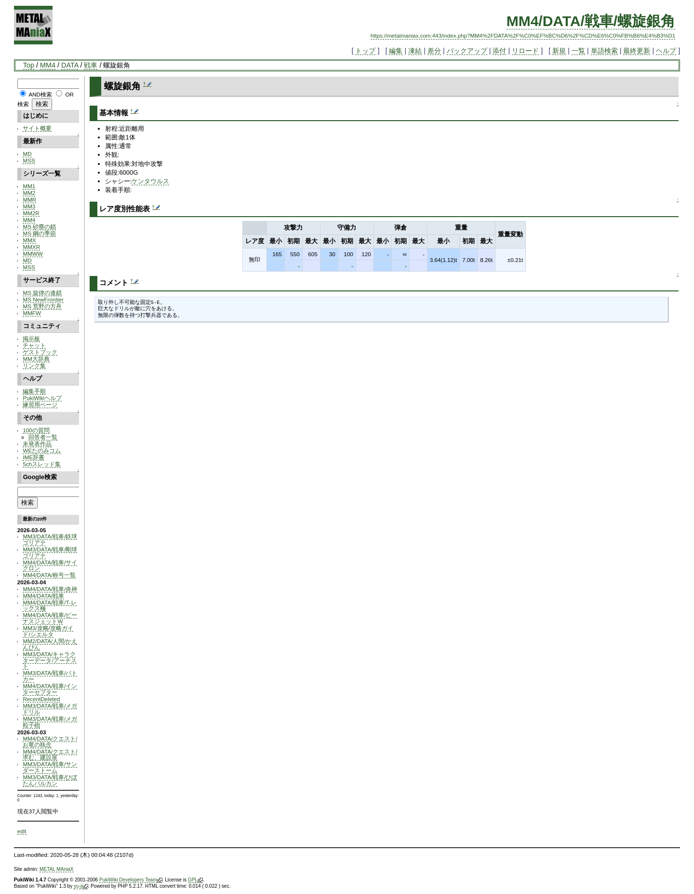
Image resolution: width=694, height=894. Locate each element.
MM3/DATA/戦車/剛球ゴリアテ (50, 552)
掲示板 (31, 338)
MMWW (32, 253)
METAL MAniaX (57, 869)
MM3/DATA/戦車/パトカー (50, 676)
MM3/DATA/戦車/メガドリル (50, 708)
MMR (29, 199)
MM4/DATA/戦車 (43, 595)
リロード (525, 51)
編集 (395, 51)
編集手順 (34, 391)
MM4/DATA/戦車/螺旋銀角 (591, 21)
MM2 (29, 193)
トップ (365, 51)
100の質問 (36, 430)
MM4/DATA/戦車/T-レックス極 (49, 605)
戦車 (90, 65)
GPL (195, 880)
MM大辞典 (36, 359)
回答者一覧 (42, 437)
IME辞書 (33, 457)
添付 (499, 51)
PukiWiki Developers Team (130, 880)
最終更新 (636, 51)
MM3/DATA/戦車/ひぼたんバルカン (50, 780)
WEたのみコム (42, 450)
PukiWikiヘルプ (42, 398)
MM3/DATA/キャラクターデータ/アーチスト (49, 660)
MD (27, 154)
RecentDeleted (41, 699)
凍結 (415, 51)
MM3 (29, 206)
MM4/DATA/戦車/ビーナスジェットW (50, 618)
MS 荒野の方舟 (42, 306)
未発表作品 (37, 443)
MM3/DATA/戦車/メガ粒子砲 (50, 721)
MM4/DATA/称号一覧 (49, 575)
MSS (29, 160)
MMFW (32, 313)
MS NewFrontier (43, 299)
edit (22, 831)
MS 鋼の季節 (39, 233)
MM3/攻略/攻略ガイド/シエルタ (48, 631)
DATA (69, 65)
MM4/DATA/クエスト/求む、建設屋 (50, 754)
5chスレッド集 (42, 464)
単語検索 (604, 51)
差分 (434, 51)
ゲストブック (40, 352)
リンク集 (34, 365)
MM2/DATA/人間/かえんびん (50, 644)
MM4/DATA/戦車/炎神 (50, 589)
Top (28, 65)
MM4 (47, 65)
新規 (559, 51)
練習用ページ (40, 404)
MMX (29, 240)
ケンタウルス (150, 181)
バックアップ (467, 51)
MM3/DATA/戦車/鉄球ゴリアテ (50, 539)
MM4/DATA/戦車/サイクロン (50, 565)
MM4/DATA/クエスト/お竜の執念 (50, 741)
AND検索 (40, 94)
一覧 (578, 51)
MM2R (31, 213)
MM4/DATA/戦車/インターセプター (50, 689)
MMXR (31, 247)
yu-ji (81, 886)
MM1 (29, 186)
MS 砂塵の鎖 (39, 226)
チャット (34, 345)
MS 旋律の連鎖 (42, 292)
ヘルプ (666, 51)
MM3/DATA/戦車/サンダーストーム (50, 767)
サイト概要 (37, 128)
